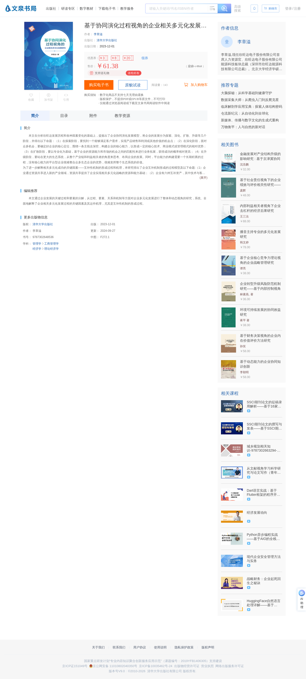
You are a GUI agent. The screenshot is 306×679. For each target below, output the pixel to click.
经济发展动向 (257, 512)
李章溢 (98, 34)
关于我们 (98, 647)
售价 (90, 66)
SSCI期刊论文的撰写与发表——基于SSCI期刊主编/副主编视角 (264, 426)
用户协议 (139, 647)
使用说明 (160, 647)
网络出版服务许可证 (229, 666)
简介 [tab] (35, 116)
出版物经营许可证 (186, 666)
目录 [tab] (64, 116)
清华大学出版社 (107, 40)
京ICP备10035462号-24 (155, 666)
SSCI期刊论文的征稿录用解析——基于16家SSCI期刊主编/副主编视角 (264, 404)
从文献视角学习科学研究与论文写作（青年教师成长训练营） (264, 470)
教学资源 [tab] (122, 116)
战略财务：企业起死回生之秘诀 (264, 581)
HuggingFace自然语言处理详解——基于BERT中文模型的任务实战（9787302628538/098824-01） (264, 603)
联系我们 (119, 647)
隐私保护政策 (184, 647)
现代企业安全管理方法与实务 (264, 559)
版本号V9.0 (117, 671)
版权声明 (208, 647)
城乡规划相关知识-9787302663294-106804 (262, 448)
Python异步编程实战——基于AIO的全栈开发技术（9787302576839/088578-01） (264, 537)
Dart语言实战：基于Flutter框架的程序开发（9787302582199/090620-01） (264, 493)
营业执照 (207, 666)
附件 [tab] (93, 116)
